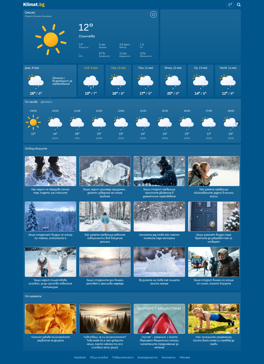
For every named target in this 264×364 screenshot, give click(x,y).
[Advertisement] (200, 36)
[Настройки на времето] (230, 4)
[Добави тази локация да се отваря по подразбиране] (153, 14)
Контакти (169, 357)
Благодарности (148, 357)
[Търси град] (239, 5)
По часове (31, 101)
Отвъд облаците (36, 148)
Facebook (80, 357)
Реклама (185, 357)
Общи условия (99, 357)
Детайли (46, 101)
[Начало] (34, 6)
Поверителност (123, 357)
